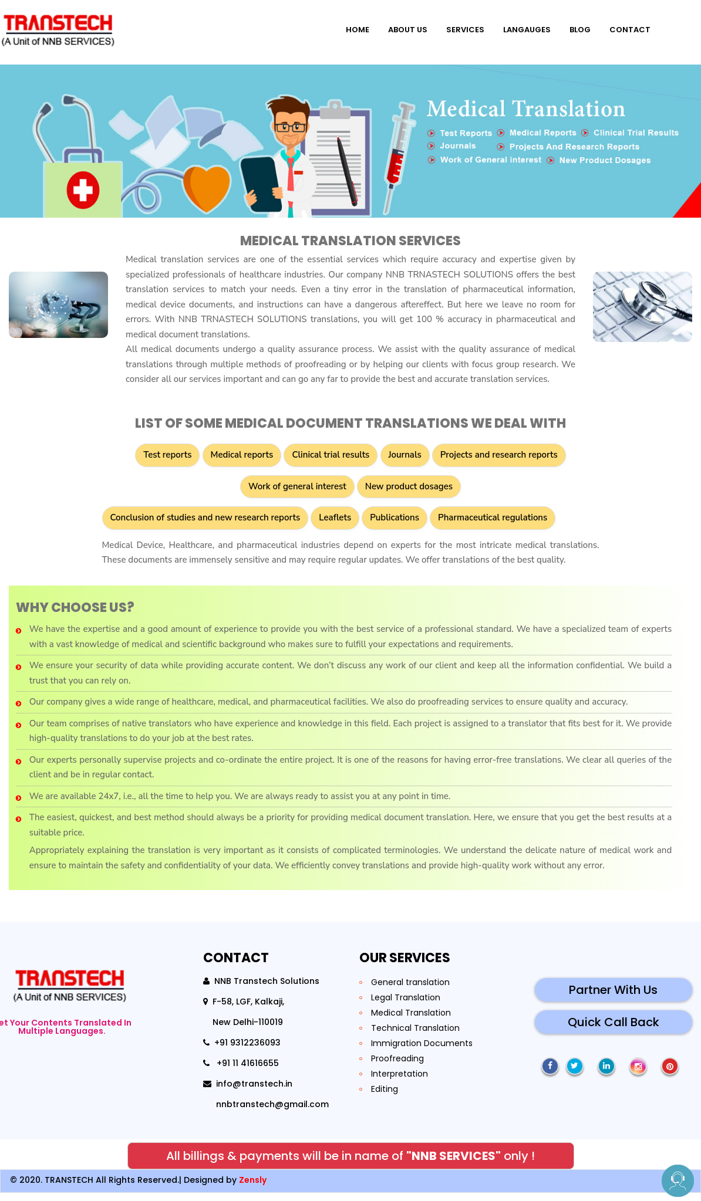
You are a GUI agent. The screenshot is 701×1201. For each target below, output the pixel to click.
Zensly (253, 1188)
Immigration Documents (422, 1051)
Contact (621, 26)
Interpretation (399, 1082)
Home (348, 26)
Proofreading (397, 1067)
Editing (384, 1097)
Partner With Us (613, 998)
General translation (410, 990)
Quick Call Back (613, 1030)
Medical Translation (411, 1021)
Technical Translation (415, 1036)
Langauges (518, 26)
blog (571, 26)
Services (456, 26)
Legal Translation (405, 1005)
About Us (399, 26)
